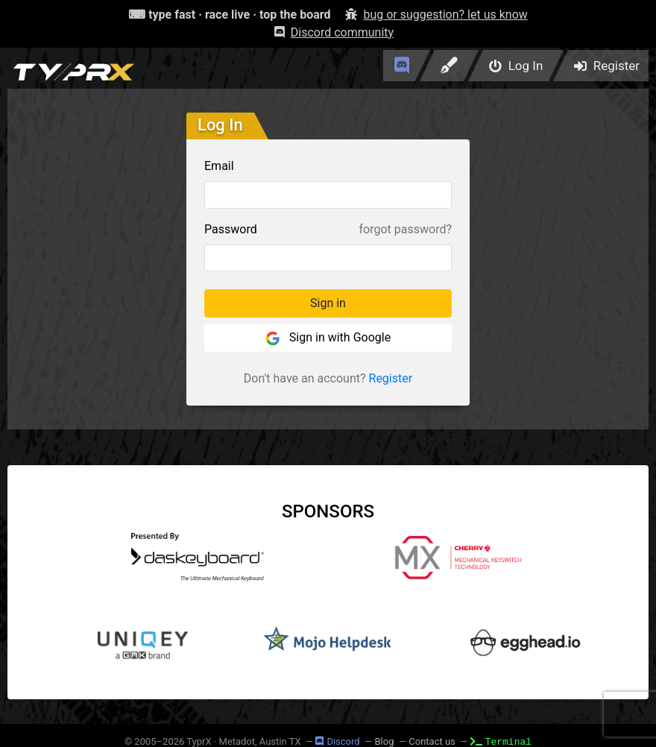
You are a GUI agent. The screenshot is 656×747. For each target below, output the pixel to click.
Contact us (432, 741)
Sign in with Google (328, 338)
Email (219, 166)
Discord (337, 741)
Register (391, 378)
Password (230, 229)
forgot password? (405, 229)
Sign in (328, 303)
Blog (384, 741)
